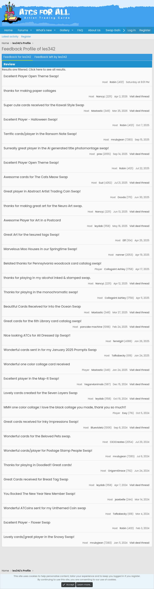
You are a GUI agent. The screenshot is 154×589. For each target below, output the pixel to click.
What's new (44, 30)
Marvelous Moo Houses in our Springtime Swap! (40, 249)
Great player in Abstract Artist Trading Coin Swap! (42, 191)
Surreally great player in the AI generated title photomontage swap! (56, 148)
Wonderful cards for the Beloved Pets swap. (37, 436)
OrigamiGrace (116, 470)
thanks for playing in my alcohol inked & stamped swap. (47, 278)
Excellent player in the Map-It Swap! (31, 378)
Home (8, 30)
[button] (30, 30)
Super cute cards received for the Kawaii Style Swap (44, 105)
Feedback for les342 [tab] (17, 57)
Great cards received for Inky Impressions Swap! (41, 421)
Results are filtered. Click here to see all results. (34, 70)
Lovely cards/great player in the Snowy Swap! (39, 537)
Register (26, 36)
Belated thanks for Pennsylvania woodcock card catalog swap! (52, 263)
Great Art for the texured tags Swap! (31, 234)
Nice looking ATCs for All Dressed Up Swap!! (37, 335)
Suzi (101, 182)
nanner (120, 254)
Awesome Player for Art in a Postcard (32, 220)
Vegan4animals (93, 384)
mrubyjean (117, 139)
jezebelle (120, 499)
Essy (124, 413)
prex (99, 154)
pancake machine (91, 327)
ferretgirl (118, 341)
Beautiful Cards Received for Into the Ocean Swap (42, 306)
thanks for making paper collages (30, 90)
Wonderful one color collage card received (37, 364)
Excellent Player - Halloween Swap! (31, 119)
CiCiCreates (117, 442)
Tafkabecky (119, 355)
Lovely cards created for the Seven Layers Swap (40, 393)
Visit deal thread (139, 96)
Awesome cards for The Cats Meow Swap (36, 177)
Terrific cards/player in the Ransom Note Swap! (40, 134)
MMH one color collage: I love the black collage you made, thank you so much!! (65, 407)
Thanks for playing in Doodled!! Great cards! (38, 465)
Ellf (124, 240)
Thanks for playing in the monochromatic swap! (41, 292)
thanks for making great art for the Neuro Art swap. (43, 206)
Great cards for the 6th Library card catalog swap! (42, 321)
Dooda (122, 197)
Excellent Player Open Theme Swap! (31, 76)
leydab (99, 226)
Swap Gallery (115, 30)
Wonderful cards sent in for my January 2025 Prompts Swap (50, 350)
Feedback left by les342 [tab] (50, 57)
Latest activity (10, 36)
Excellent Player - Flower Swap (27, 522)
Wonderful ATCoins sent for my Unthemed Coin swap (45, 508)
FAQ (80, 30)
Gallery (64, 30)
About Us (94, 30)
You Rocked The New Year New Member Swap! (39, 493)
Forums (23, 30)
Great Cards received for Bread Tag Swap (36, 479)
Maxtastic (97, 111)
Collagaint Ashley (114, 269)
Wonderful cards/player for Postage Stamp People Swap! (48, 450)
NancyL (100, 96)
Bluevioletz (97, 427)
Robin (113, 82)
